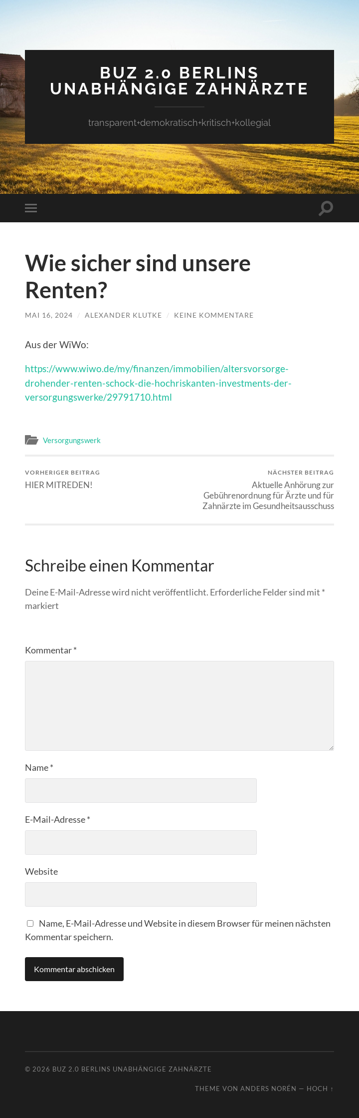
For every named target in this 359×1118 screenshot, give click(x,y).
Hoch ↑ (320, 1089)
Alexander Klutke (123, 315)
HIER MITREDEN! (62, 479)
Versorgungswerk (72, 440)
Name (39, 767)
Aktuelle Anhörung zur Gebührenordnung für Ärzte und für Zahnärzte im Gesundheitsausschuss (258, 490)
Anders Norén (268, 1089)
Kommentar (51, 649)
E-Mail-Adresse (57, 819)
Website (41, 871)
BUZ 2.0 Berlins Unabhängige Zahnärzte (179, 80)
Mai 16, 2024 (49, 315)
